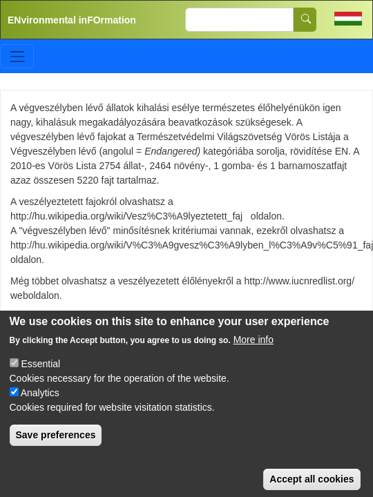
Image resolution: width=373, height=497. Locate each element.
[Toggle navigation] (17, 56)
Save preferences (56, 451)
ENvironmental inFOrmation (72, 20)
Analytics (40, 409)
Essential (40, 380)
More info (253, 356)
